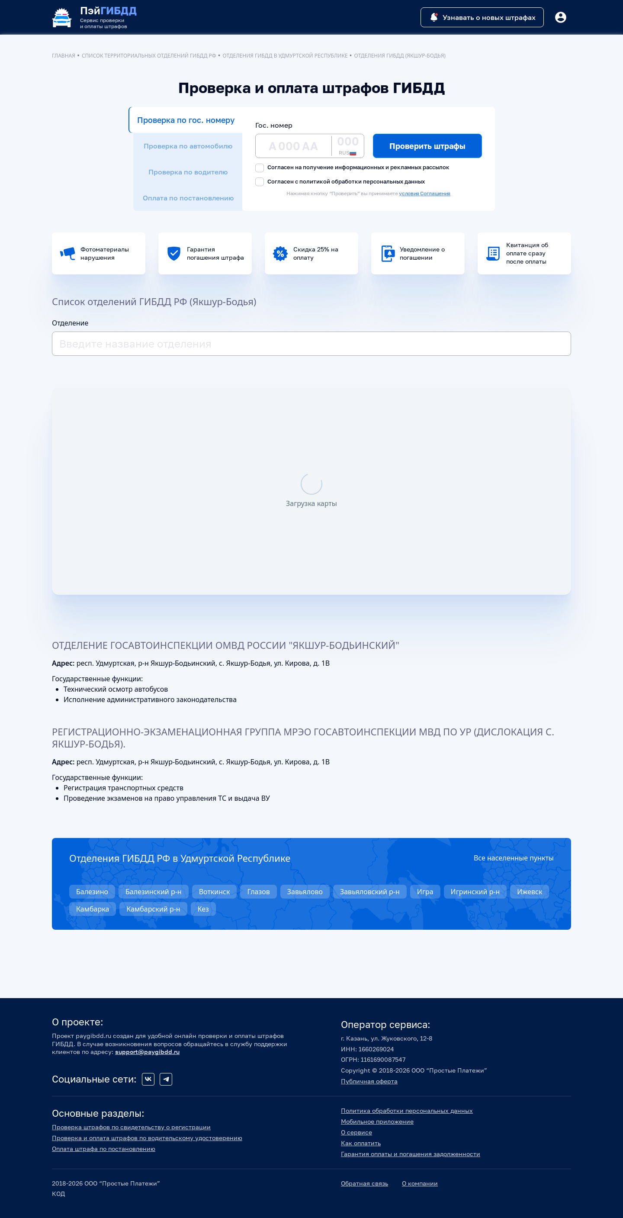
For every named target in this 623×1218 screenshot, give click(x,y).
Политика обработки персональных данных (407, 1110)
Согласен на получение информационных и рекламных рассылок (352, 167)
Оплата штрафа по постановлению (103, 1148)
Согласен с (340, 182)
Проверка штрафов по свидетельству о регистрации (131, 1127)
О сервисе (356, 1132)
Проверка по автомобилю (188, 146)
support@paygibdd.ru (147, 1051)
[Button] (560, 17)
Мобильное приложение (377, 1121)
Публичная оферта (369, 1081)
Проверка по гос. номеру (185, 120)
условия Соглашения (424, 193)
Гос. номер (273, 125)
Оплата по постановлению (188, 197)
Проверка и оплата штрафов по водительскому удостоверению (147, 1137)
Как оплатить (361, 1143)
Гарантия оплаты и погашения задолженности (410, 1153)
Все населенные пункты (514, 858)
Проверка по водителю (188, 172)
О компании (420, 1183)
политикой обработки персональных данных (362, 181)
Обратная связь (364, 1183)
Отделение (70, 323)
